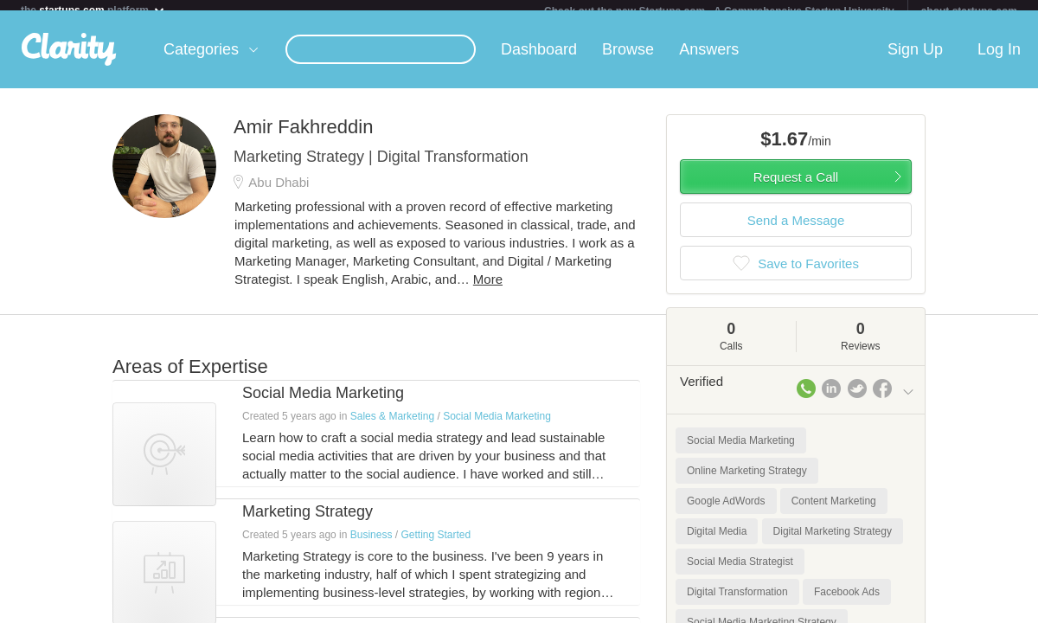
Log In (999, 59)
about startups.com (969, 11)
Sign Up (915, 59)
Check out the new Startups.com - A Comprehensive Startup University (719, 11)
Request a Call (795, 187)
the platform (93, 10)
